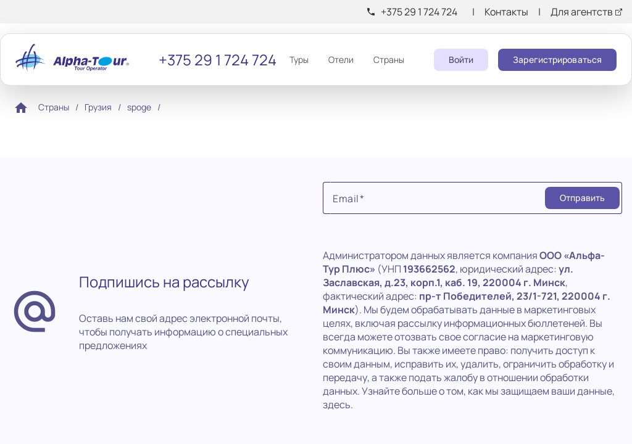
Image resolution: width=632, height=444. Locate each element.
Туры (299, 59)
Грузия (98, 107)
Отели (341, 59)
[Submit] (582, 198)
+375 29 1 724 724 (419, 11)
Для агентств (582, 11)
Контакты (506, 11)
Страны (388, 59)
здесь (337, 404)
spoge (139, 107)
